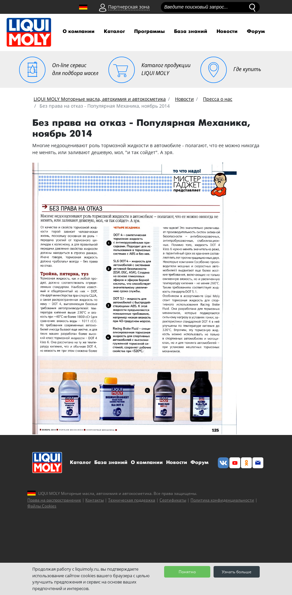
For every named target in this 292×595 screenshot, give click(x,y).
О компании (79, 31)
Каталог (114, 31)
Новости (227, 31)
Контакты (94, 500)
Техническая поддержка (131, 500)
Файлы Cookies (41, 506)
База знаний (190, 31)
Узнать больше (236, 572)
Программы (149, 31)
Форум (256, 31)
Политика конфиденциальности (222, 500)
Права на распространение (54, 500)
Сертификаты (173, 500)
